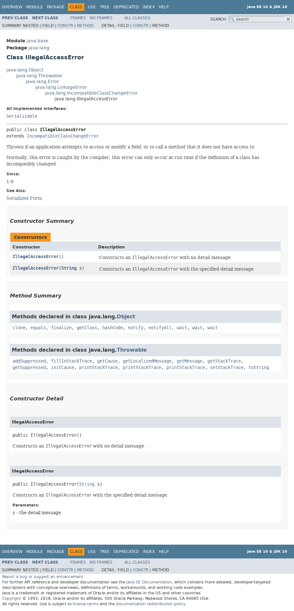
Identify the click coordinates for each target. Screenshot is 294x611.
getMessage (189, 361)
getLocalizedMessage (147, 361)
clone (19, 328)
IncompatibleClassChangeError (63, 136)
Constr (65, 25)
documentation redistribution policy (150, 604)
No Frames (101, 18)
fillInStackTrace (71, 361)
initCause (62, 367)
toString (258, 367)
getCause (107, 361)
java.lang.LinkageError (61, 87)
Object (126, 317)
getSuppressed (29, 367)
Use (92, 7)
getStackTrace (224, 361)
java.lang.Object (24, 70)
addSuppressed (29, 361)
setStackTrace (226, 367)
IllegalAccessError (36, 256)
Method (85, 25)
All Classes (137, 18)
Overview (12, 7)
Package (55, 7)
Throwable (132, 350)
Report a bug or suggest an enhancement (42, 576)
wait (182, 328)
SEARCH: (218, 19)
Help (164, 7)
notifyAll (160, 328)
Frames (78, 18)
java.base (37, 41)
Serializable (21, 116)
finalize (61, 328)
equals (38, 328)
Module (34, 7)
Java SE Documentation (149, 582)
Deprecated (126, 7)
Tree (105, 7)
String (69, 268)
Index (149, 7)
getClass (87, 328)
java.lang (39, 48)
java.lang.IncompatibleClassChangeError (91, 93)
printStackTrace (98, 367)
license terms (85, 604)
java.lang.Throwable (39, 76)
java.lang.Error (42, 81)
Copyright (11, 598)
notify (135, 328)
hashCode (112, 328)
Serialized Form (24, 198)
